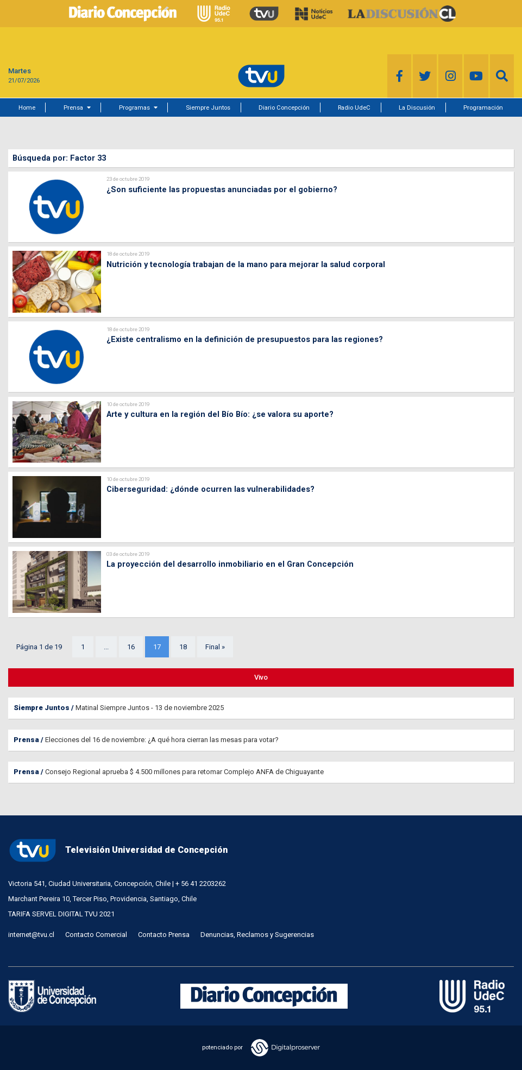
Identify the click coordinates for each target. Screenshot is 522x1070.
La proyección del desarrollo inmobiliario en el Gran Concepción (230, 564)
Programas (134, 107)
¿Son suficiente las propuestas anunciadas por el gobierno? (221, 189)
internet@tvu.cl (31, 934)
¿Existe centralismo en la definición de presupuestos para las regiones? (244, 339)
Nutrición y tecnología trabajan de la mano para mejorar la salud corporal (245, 264)
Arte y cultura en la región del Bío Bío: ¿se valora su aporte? (220, 414)
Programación (483, 107)
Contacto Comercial (96, 934)
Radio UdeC (354, 107)
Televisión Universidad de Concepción (118, 850)
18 (183, 647)
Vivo (261, 677)
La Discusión (417, 107)
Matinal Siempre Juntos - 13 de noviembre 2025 (150, 708)
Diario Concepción (284, 107)
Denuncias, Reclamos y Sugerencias (257, 934)
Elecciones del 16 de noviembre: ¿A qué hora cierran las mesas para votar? (162, 740)
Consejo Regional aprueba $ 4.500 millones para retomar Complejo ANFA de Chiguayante (184, 772)
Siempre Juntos (208, 107)
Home (26, 107)
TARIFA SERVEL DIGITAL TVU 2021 (61, 914)
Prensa (73, 107)
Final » (215, 647)
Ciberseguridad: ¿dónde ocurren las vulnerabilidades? (210, 489)
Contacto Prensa (164, 934)
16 (131, 647)
